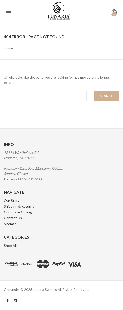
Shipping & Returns (19, 206)
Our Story (11, 200)
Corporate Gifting (18, 212)
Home (8, 48)
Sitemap (10, 224)
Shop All (10, 245)
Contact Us (13, 218)
